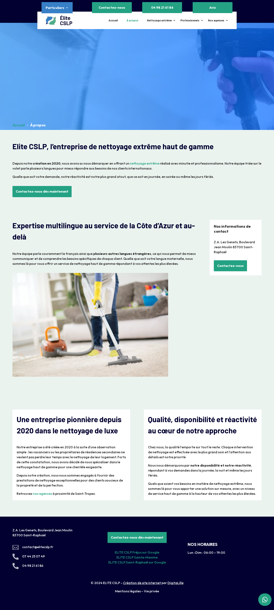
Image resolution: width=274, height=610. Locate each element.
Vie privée (151, 591)
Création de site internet (142, 583)
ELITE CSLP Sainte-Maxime (137, 557)
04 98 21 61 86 (162, 7)
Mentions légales (128, 591)
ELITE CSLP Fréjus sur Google (137, 552)
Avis (212, 7)
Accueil (113, 20)
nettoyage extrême (144, 163)
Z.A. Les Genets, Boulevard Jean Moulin (42, 530)
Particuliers (55, 8)
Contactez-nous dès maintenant (42, 191)
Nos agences (216, 20)
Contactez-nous (112, 7)
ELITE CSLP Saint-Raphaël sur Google (137, 562)
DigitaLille (175, 583)
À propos (132, 20)
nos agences (42, 493)
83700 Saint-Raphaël (29, 535)
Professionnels (189, 20)
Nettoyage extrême (159, 20)
